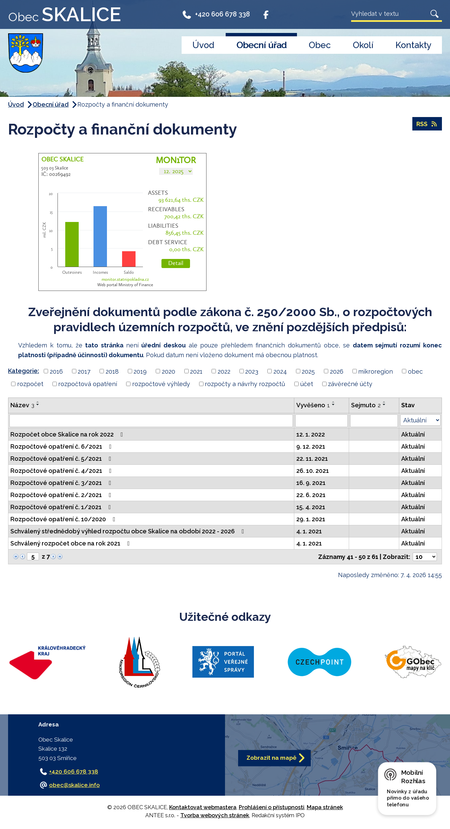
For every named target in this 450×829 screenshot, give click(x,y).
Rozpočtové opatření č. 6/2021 (62, 446)
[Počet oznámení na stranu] (425, 557)
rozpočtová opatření (87, 383)
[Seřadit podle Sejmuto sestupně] (384, 404)
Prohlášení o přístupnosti (271, 807)
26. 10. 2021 (312, 470)
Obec (320, 45)
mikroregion (375, 371)
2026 (336, 371)
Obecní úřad (261, 45)
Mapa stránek (325, 807)
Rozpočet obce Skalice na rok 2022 (68, 434)
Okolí (363, 45)
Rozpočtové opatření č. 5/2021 (62, 458)
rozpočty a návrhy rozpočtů (245, 383)
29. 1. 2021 (310, 519)
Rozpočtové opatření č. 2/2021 (62, 494)
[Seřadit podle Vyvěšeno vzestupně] (333, 402)
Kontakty (414, 45)
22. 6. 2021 (311, 494)
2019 (140, 371)
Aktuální (413, 434)
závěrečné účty (350, 383)
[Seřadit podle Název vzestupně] (38, 402)
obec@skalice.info (74, 785)
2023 (251, 371)
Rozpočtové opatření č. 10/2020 (64, 519)
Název (22, 405)
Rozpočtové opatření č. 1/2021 (62, 507)
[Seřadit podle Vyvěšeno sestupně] (333, 404)
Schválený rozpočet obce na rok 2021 (71, 543)
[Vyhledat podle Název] (151, 420)
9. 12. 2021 (310, 446)
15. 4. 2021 (310, 507)
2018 (112, 371)
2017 (84, 371)
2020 (168, 371)
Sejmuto (366, 405)
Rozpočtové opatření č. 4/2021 (62, 470)
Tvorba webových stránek (214, 815)
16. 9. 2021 (311, 482)
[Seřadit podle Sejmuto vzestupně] (384, 402)
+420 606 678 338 (216, 14)
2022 (224, 371)
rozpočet (30, 383)
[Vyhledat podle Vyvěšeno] (321, 420)
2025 (308, 371)
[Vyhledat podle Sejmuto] (374, 420)
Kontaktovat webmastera (202, 807)
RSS (427, 123)
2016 (56, 371)
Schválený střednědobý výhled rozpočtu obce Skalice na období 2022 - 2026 (128, 531)
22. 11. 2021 (312, 458)
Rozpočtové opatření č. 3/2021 (62, 482)
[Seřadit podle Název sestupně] (38, 404)
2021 (196, 371)
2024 (280, 371)
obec (415, 371)
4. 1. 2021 (309, 531)
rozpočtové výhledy (161, 383)
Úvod (203, 45)
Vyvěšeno (313, 405)
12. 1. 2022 (310, 434)
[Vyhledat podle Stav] (420, 420)
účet (306, 383)
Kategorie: (23, 370)
